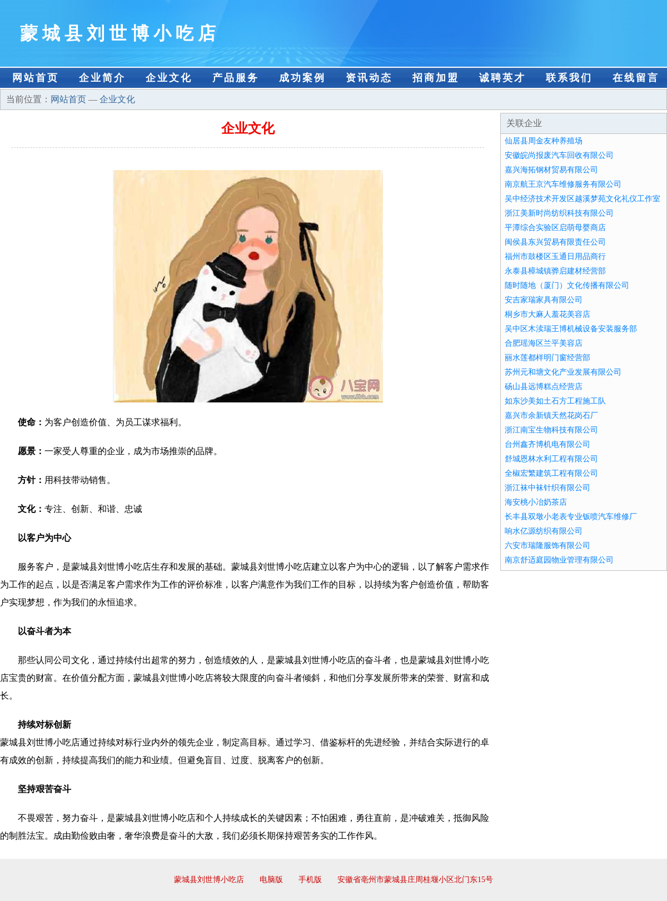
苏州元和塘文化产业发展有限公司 (563, 372)
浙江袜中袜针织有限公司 (547, 488)
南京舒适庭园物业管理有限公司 (559, 560)
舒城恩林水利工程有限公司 (551, 459)
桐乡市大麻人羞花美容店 (547, 314)
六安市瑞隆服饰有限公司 (547, 545)
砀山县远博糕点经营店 (544, 386)
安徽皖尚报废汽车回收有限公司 (559, 155)
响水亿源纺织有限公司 (544, 531)
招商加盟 (435, 77)
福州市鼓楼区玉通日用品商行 (555, 256)
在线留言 (636, 77)
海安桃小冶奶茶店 (536, 502)
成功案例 (302, 77)
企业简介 (102, 77)
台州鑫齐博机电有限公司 (547, 444)
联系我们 (569, 77)
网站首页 (35, 77)
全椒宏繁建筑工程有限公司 (551, 473)
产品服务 (235, 77)
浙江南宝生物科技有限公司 (551, 430)
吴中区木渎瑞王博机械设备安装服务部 (571, 329)
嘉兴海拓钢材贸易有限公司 (551, 170)
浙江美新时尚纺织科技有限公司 (559, 213)
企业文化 (169, 77)
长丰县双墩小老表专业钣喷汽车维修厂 (571, 516)
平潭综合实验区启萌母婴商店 (555, 227)
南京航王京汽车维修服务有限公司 (563, 184)
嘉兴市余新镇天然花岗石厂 (551, 415)
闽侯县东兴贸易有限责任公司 (555, 242)
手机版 (310, 879)
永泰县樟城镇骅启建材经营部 (555, 271)
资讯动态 (369, 77)
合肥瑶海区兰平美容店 (544, 343)
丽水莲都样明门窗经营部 (547, 358)
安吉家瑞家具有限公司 (544, 300)
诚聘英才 (502, 77)
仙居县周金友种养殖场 (544, 141)
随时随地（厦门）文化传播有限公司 (567, 285)
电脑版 (271, 879)
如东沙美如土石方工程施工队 (555, 401)
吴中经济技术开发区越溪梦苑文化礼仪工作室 (582, 199)
